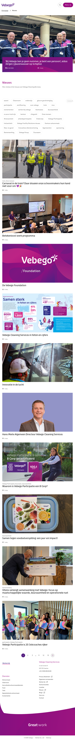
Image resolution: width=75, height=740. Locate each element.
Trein (3, 690)
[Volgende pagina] (53, 655)
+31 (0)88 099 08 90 (45, 671)
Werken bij (43, 682)
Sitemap (48, 737)
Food (3, 688)
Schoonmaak (6, 680)
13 (48, 655)
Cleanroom (5, 682)
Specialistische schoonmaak (10, 693)
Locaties (41, 687)
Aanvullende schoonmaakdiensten (12, 685)
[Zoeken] (60, 5)
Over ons (41, 695)
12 (43, 655)
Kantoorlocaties (44, 684)
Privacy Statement (45, 676)
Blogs (42, 692)
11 (39, 655)
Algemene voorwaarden (46, 679)
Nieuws (42, 690)
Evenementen (6, 696)
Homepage (5, 10)
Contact (41, 698)
